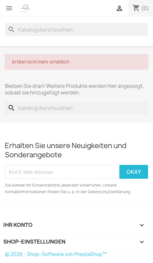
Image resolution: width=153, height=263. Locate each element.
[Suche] (76, 29)
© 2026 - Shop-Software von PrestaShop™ (56, 254)
